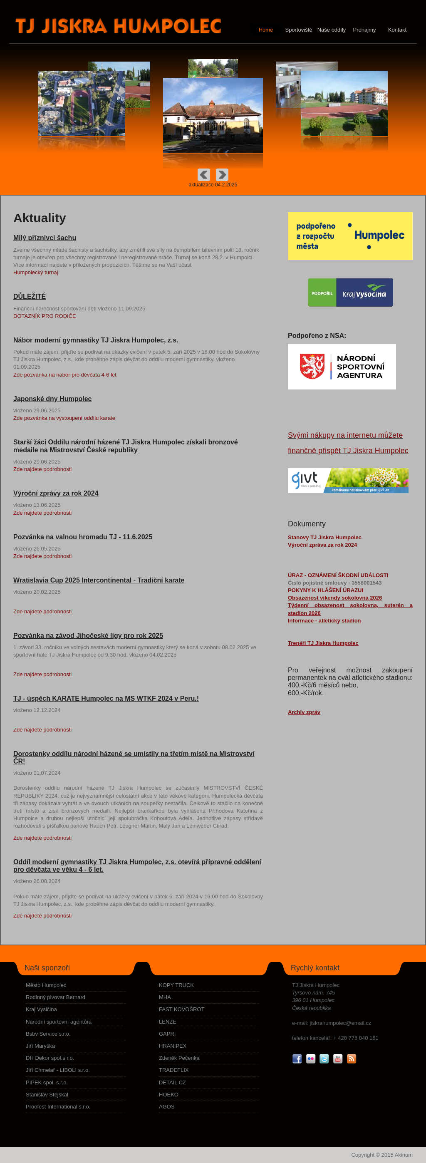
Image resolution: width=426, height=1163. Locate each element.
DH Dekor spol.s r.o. (50, 1058)
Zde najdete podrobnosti (42, 469)
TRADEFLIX (174, 1070)
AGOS (167, 1106)
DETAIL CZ (172, 1082)
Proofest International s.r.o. (58, 1106)
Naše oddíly (331, 30)
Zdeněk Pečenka (179, 1058)
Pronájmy (364, 30)
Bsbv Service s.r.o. (48, 1034)
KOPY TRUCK (176, 985)
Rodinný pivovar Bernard (55, 997)
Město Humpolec (46, 985)
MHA (165, 997)
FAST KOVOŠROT (182, 1009)
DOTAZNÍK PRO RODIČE (44, 316)
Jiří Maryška (40, 1046)
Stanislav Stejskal (47, 1094)
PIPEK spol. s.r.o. (47, 1082)
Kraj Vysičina (41, 1009)
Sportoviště (298, 30)
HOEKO (168, 1094)
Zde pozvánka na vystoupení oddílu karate (64, 418)
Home (266, 30)
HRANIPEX (172, 1046)
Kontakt (397, 30)
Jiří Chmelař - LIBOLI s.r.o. (58, 1070)
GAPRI (167, 1034)
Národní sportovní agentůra (59, 1022)
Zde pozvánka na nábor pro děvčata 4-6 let (64, 375)
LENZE (167, 1022)
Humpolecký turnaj (35, 272)
